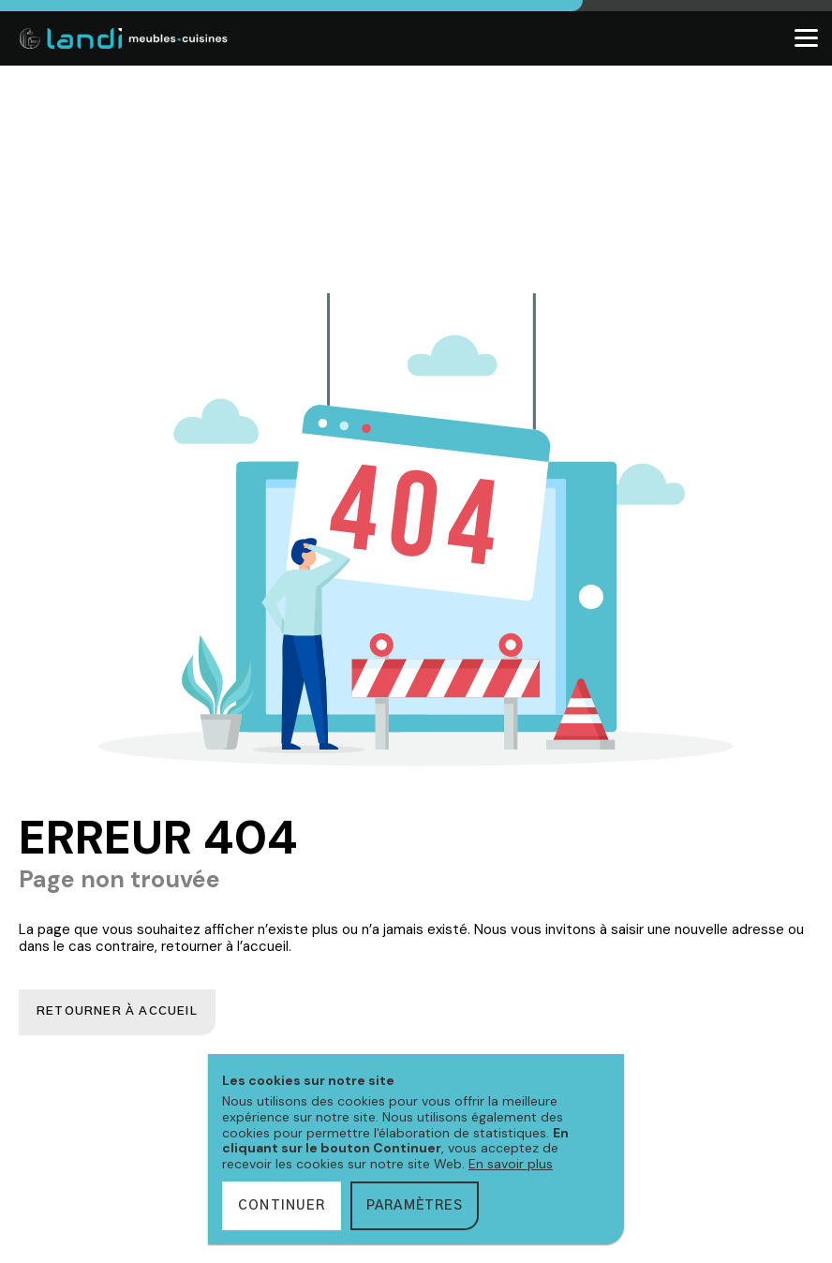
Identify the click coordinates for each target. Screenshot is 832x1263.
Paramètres (414, 1205)
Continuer (281, 1205)
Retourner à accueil (121, 1012)
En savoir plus (510, 1163)
